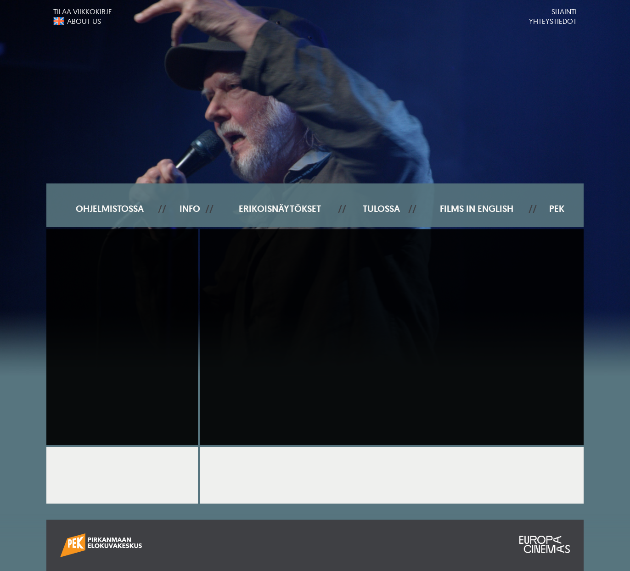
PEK (556, 209)
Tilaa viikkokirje (82, 11)
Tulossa (381, 209)
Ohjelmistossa (110, 209)
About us (84, 21)
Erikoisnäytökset (280, 209)
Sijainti (564, 11)
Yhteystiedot (553, 21)
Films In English (476, 209)
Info (190, 209)
